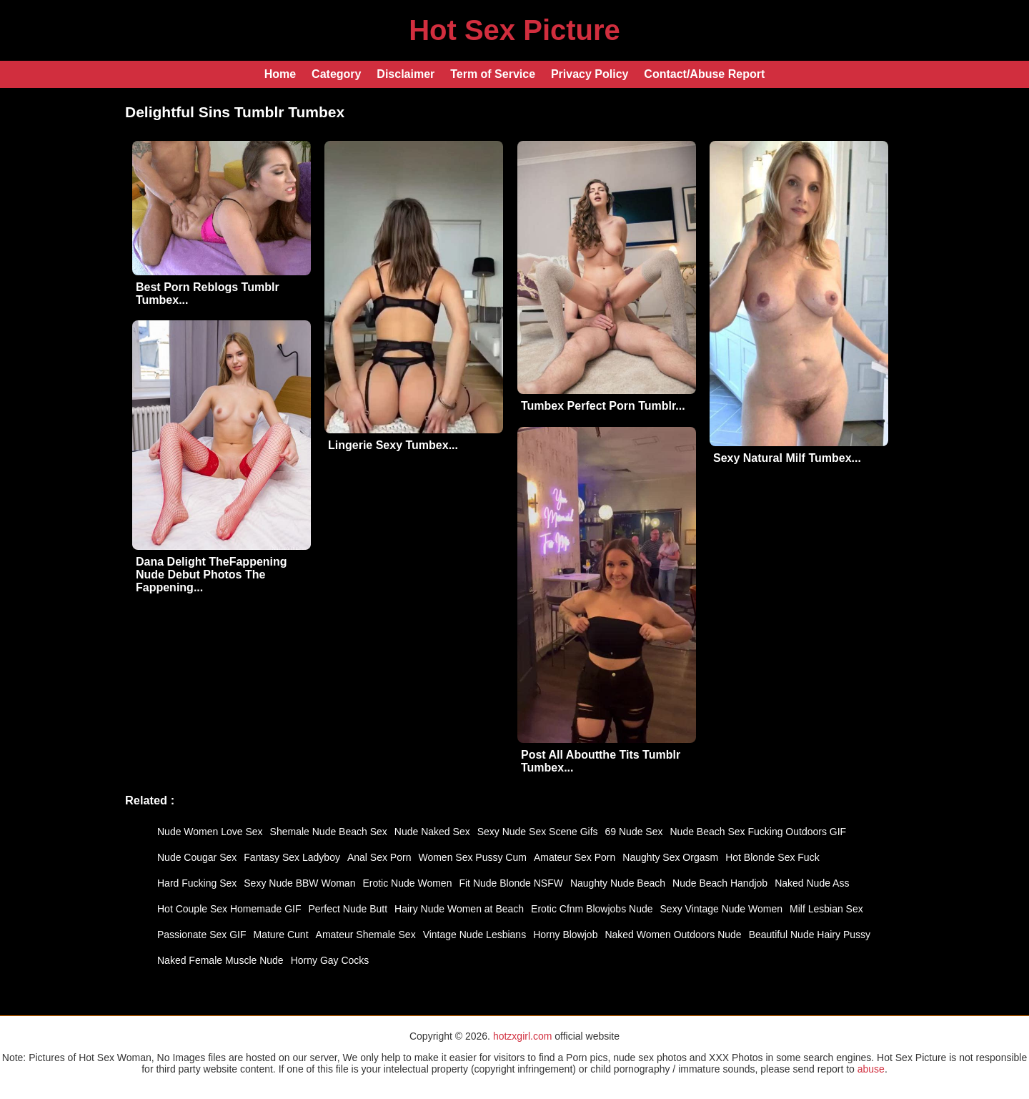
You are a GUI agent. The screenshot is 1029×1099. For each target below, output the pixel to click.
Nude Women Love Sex (210, 831)
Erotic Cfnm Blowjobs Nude (591, 909)
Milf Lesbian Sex (826, 909)
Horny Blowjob (565, 934)
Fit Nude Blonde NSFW (511, 883)
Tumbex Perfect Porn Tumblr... (603, 406)
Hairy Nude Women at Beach (459, 909)
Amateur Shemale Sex (366, 934)
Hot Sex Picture (514, 30)
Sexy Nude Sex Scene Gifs (537, 831)
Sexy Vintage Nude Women (721, 909)
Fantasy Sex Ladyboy (292, 857)
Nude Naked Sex (432, 831)
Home (280, 74)
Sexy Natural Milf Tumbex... (787, 458)
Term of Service (492, 74)
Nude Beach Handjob (719, 883)
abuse (871, 1069)
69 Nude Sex (634, 831)
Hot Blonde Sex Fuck (772, 857)
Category (336, 74)
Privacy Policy (590, 74)
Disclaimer (405, 74)
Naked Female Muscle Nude (220, 960)
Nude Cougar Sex (197, 857)
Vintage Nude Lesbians (475, 934)
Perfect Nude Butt (348, 909)
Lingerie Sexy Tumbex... (393, 445)
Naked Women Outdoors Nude (673, 934)
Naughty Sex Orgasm (670, 857)
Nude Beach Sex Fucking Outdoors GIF (758, 831)
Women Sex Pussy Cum (472, 857)
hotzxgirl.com (522, 1036)
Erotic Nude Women (407, 883)
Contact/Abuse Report (704, 74)
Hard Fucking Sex (197, 883)
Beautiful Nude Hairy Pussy (809, 934)
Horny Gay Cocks (330, 960)
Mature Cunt (281, 934)
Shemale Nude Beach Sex (328, 831)
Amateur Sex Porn (574, 857)
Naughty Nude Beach (617, 883)
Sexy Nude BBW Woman (299, 883)
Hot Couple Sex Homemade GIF (229, 909)
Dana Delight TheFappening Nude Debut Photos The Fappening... (211, 574)
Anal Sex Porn (379, 857)
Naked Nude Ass (812, 883)
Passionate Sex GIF (202, 934)
